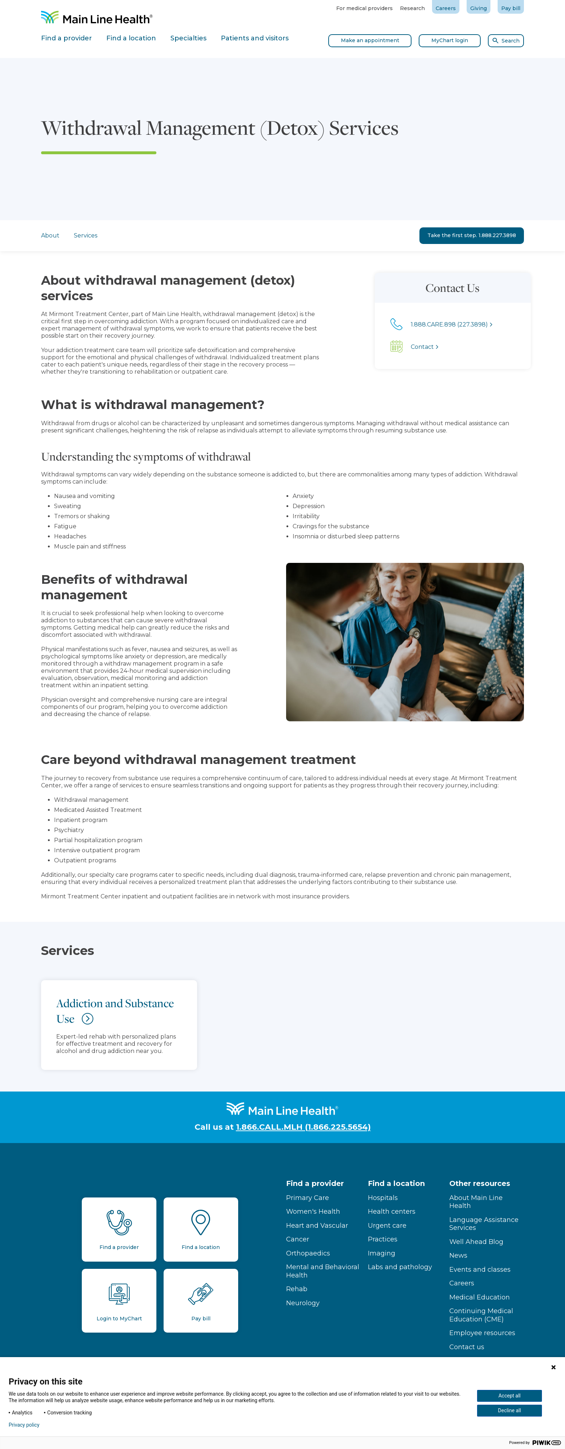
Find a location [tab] (131, 38)
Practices (382, 1239)
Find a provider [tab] (66, 38)
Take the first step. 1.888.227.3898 (471, 235)
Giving (478, 8)
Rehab (296, 1289)
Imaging (381, 1253)
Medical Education (479, 1297)
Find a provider (315, 1183)
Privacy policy (24, 1425)
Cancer (297, 1239)
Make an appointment (370, 40)
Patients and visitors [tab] (255, 38)
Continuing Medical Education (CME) (481, 1315)
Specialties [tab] (188, 38)
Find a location (396, 1183)
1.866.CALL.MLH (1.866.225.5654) (303, 1127)
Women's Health (313, 1211)
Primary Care (307, 1198)
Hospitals (383, 1198)
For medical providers (364, 8)
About (50, 235)
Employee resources (482, 1333)
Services (85, 235)
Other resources (479, 1183)
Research (412, 8)
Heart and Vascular (317, 1226)
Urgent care (387, 1226)
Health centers (391, 1211)
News (458, 1255)
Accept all (509, 1396)
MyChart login (449, 40)
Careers (446, 8)
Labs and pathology (400, 1267)
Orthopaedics (308, 1253)
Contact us (466, 1347)
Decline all (509, 1410)
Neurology (303, 1303)
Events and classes (480, 1270)
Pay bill (510, 8)
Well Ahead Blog (476, 1242)
